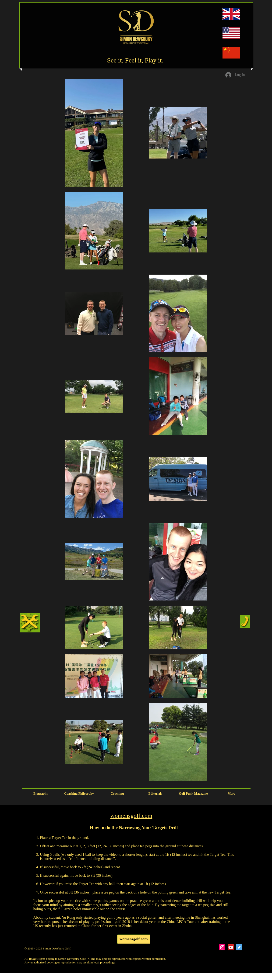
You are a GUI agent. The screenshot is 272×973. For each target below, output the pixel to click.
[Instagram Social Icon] (222, 947)
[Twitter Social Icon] (239, 947)
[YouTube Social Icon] (231, 947)
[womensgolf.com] (133, 939)
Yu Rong (68, 917)
